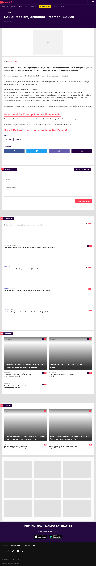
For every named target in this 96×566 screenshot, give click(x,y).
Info (5, 12)
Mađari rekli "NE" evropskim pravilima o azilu (32, 115)
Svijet (9, 12)
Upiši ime (7, 179)
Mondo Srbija (16, 545)
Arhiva (52, 557)
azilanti (8, 140)
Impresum (21, 557)
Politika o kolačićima (40, 557)
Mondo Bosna (30, 545)
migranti (18, 140)
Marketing (12, 557)
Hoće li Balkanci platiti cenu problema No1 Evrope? (35, 130)
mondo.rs (10, 61)
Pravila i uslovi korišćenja (10, 559)
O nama (4, 557)
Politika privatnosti (62, 557)
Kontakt (28, 557)
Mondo (5, 545)
